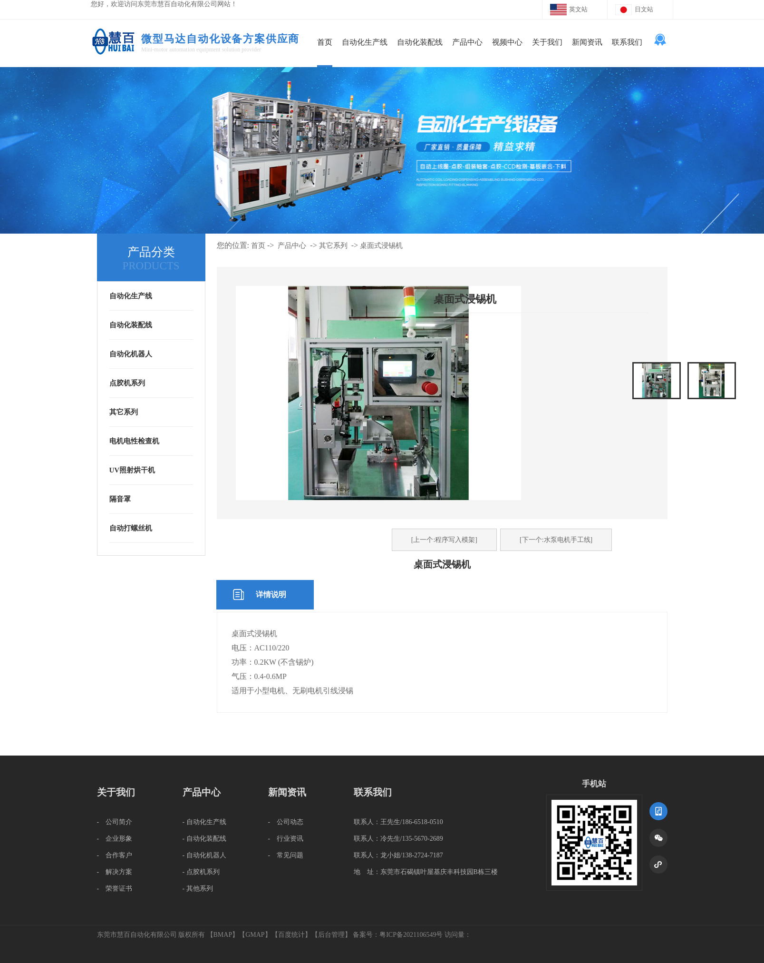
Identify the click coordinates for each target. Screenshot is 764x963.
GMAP (254, 934)
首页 (324, 42)
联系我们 (627, 42)
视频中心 (507, 42)
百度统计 (291, 934)
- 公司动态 (286, 821)
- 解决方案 (115, 871)
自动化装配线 (420, 42)
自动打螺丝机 (130, 528)
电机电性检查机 (134, 441)
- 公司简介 (115, 821)
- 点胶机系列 (201, 871)
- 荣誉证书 (115, 888)
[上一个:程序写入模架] (444, 539)
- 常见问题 (286, 855)
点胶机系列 (127, 383)
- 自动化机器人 (204, 855)
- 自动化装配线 (204, 838)
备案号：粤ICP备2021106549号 (398, 934)
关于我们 (547, 42)
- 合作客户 (115, 855)
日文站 (644, 9)
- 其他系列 (198, 888)
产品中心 (467, 42)
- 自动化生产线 (204, 821)
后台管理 (331, 934)
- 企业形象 (115, 838)
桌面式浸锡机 (381, 245)
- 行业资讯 (286, 838)
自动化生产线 (364, 42)
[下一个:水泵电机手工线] (556, 539)
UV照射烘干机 (132, 470)
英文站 (578, 9)
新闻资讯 (587, 42)
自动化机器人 (130, 354)
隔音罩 (120, 499)
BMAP (222, 934)
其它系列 (123, 412)
